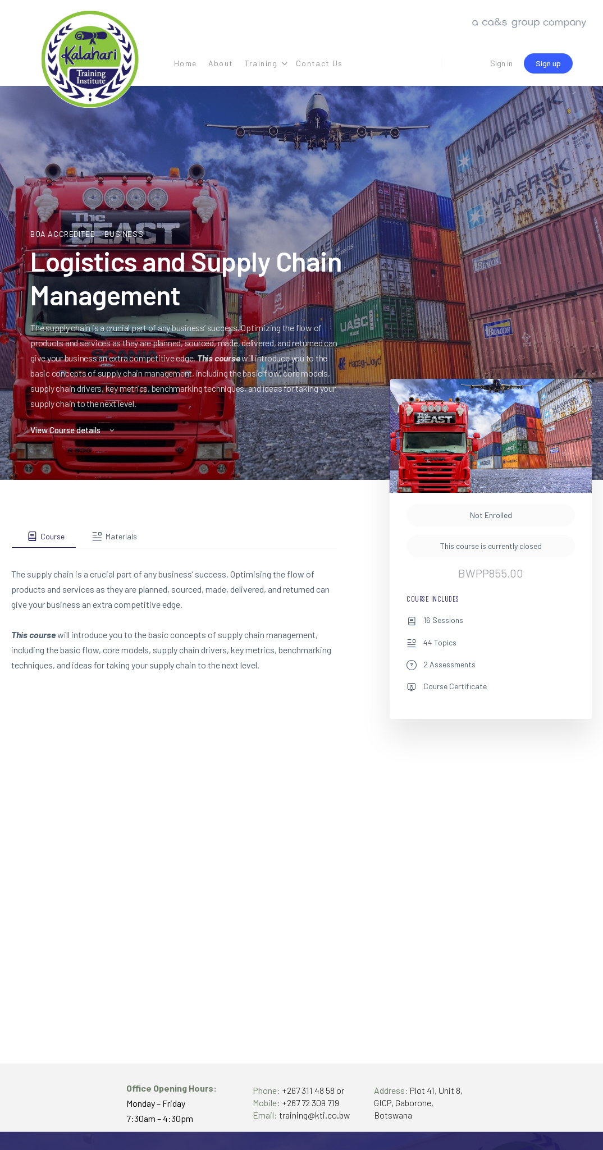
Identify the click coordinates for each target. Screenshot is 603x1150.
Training (261, 63)
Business (123, 234)
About (221, 63)
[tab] (43, 536)
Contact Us (319, 63)
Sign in (501, 63)
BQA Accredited (63, 234)
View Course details (73, 430)
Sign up (548, 63)
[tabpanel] (174, 610)
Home (185, 63)
